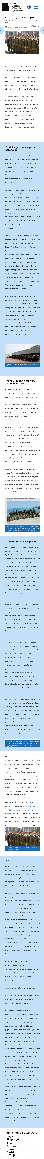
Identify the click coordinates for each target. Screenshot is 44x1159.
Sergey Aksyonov (12, 213)
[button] (38, 346)
